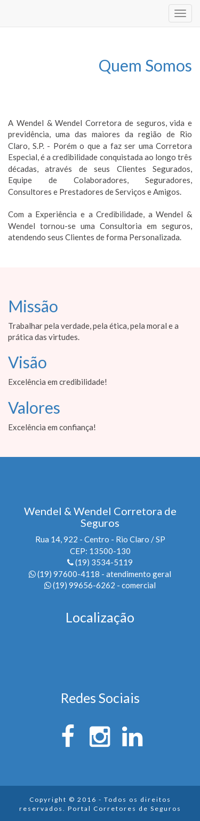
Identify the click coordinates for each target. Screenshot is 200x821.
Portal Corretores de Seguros (124, 808)
